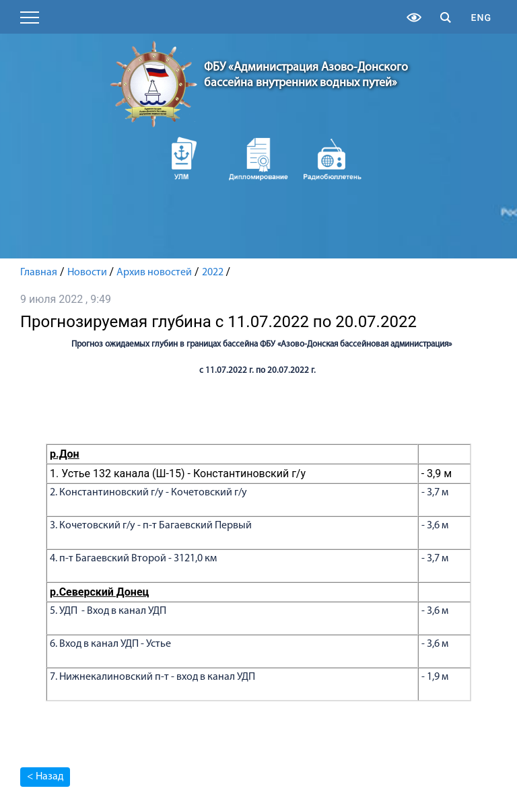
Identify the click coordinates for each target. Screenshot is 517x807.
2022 (212, 272)
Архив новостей (154, 272)
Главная (38, 272)
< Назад (45, 776)
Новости (87, 272)
